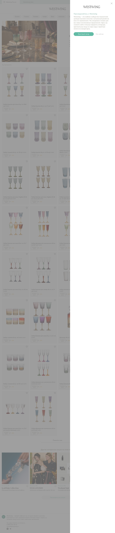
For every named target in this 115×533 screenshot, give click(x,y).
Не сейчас (100, 34)
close (111, 3)
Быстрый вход (83, 34)
